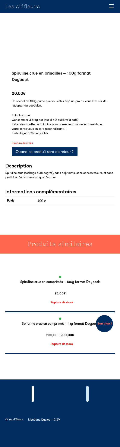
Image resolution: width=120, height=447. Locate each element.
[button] (111, 5)
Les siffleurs (22, 6)
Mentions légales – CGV (44, 419)
